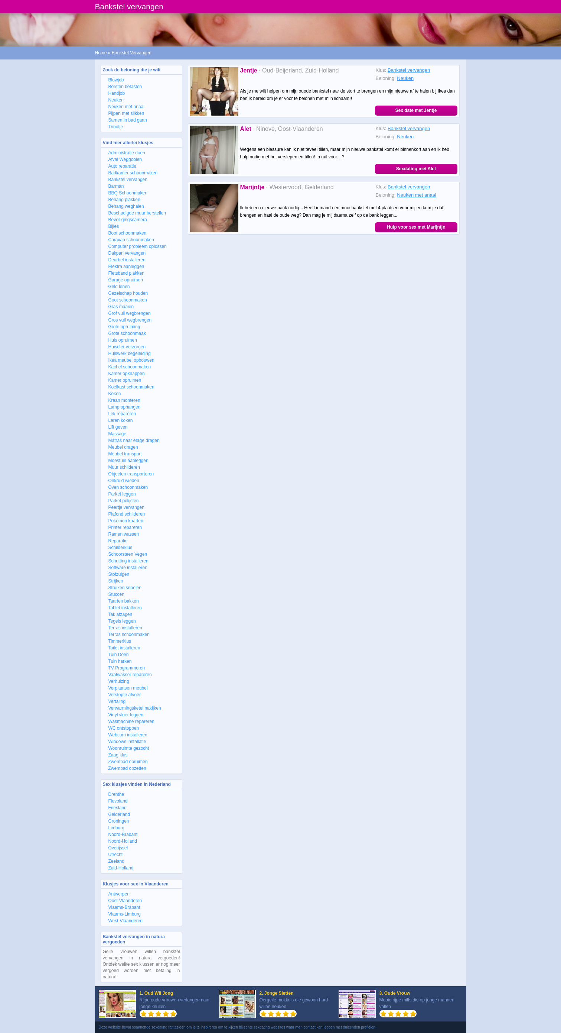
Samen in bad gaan (127, 120)
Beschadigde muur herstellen (137, 213)
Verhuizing (118, 681)
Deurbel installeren (127, 259)
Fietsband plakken (126, 273)
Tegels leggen (122, 621)
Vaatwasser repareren (130, 674)
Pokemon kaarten (125, 520)
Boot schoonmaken (127, 233)
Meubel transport (125, 453)
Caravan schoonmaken (131, 239)
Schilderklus (120, 547)
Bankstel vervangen (127, 179)
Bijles (113, 226)
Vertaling (117, 701)
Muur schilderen (124, 467)
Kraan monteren (124, 400)
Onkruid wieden (123, 480)
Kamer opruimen (124, 380)
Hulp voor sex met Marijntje (416, 227)
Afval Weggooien (125, 159)
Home (101, 52)
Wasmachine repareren (131, 721)
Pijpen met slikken (126, 113)
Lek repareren (122, 413)
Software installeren (127, 567)
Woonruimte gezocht (128, 748)
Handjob (116, 93)
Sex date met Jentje (416, 110)
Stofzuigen (119, 574)
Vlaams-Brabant (124, 907)
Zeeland (116, 861)
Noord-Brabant (123, 834)
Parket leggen (122, 494)
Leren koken (120, 420)
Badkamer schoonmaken (133, 172)
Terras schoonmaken (129, 634)
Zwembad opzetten (127, 768)
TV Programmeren (126, 668)
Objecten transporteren (131, 474)
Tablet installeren (125, 607)
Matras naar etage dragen (134, 440)
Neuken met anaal (126, 106)
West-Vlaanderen (125, 920)
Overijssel (118, 847)
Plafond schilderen (126, 514)
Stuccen (116, 594)
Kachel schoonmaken (129, 366)
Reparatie (118, 540)
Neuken (116, 100)
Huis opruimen (122, 340)
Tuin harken (120, 661)
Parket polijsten (123, 500)
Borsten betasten (125, 86)
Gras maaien (121, 306)
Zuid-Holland (121, 868)
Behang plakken (124, 199)
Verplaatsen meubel (128, 688)
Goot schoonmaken (127, 300)
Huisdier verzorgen (127, 346)
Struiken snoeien (124, 587)
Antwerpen (119, 894)
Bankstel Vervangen (131, 52)
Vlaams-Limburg (124, 914)
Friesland (117, 807)
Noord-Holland (122, 841)
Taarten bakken (123, 601)
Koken (114, 393)
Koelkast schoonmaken (131, 387)
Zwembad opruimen (128, 761)
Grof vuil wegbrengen (129, 313)
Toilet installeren (124, 648)
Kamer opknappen (126, 373)
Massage (117, 433)
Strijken (115, 581)
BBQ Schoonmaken (127, 193)
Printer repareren (125, 527)
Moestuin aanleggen (128, 460)
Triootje (115, 126)
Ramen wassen (123, 534)
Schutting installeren (128, 561)
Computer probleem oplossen (137, 246)
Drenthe (116, 794)
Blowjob (116, 80)
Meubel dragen (123, 447)
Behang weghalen (126, 206)
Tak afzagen (120, 614)
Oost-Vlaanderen (125, 900)
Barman (116, 186)
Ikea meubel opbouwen (131, 360)
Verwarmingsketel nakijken (134, 708)
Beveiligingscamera (127, 219)
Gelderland (119, 814)
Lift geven (118, 427)
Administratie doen (126, 152)
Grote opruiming (124, 326)
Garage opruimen (125, 280)
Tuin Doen (118, 654)
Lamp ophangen (124, 407)
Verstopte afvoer (124, 694)
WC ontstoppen (123, 728)
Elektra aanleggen (126, 266)
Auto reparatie (122, 166)
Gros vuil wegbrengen (130, 320)
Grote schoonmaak (127, 333)
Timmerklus (119, 641)
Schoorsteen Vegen (127, 554)
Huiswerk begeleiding (129, 353)
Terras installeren (125, 627)
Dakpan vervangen (127, 253)
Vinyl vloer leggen (126, 714)
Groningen (118, 821)
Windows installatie (127, 741)
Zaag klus (118, 755)
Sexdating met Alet (416, 168)
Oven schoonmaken (128, 487)
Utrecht (115, 854)
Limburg (116, 827)
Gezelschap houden (128, 293)
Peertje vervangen (126, 507)
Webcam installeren (127, 734)
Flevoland (118, 801)
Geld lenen (119, 286)
